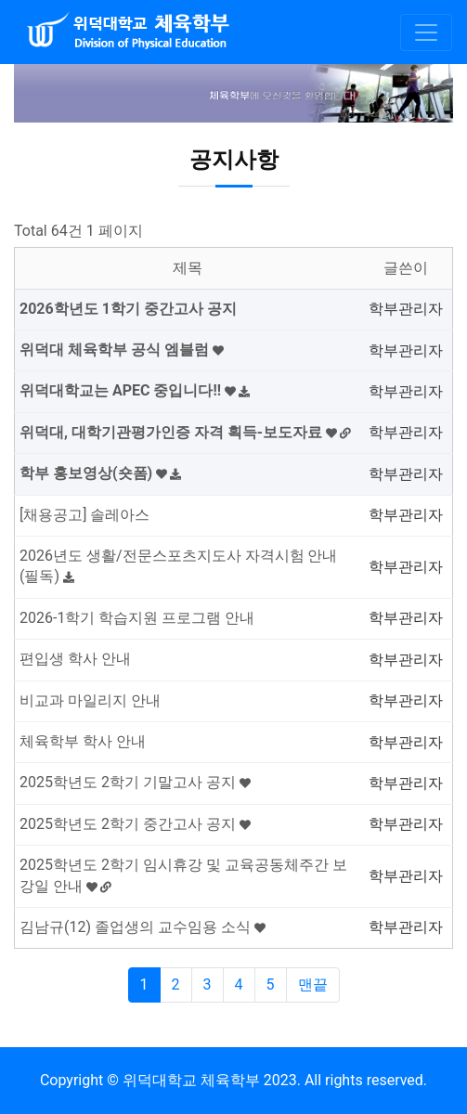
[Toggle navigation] (426, 32)
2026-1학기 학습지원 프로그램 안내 (136, 618)
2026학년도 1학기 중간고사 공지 (128, 308)
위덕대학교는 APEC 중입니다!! (134, 390)
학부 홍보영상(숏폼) (100, 473)
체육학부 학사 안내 (82, 741)
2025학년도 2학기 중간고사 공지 (135, 824)
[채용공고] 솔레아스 (84, 515)
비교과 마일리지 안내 (90, 700)
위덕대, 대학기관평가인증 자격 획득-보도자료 (185, 432)
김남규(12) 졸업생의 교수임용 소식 (142, 927)
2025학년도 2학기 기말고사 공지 (135, 782)
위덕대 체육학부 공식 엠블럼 (121, 349)
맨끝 (313, 984)
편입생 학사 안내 (75, 658)
